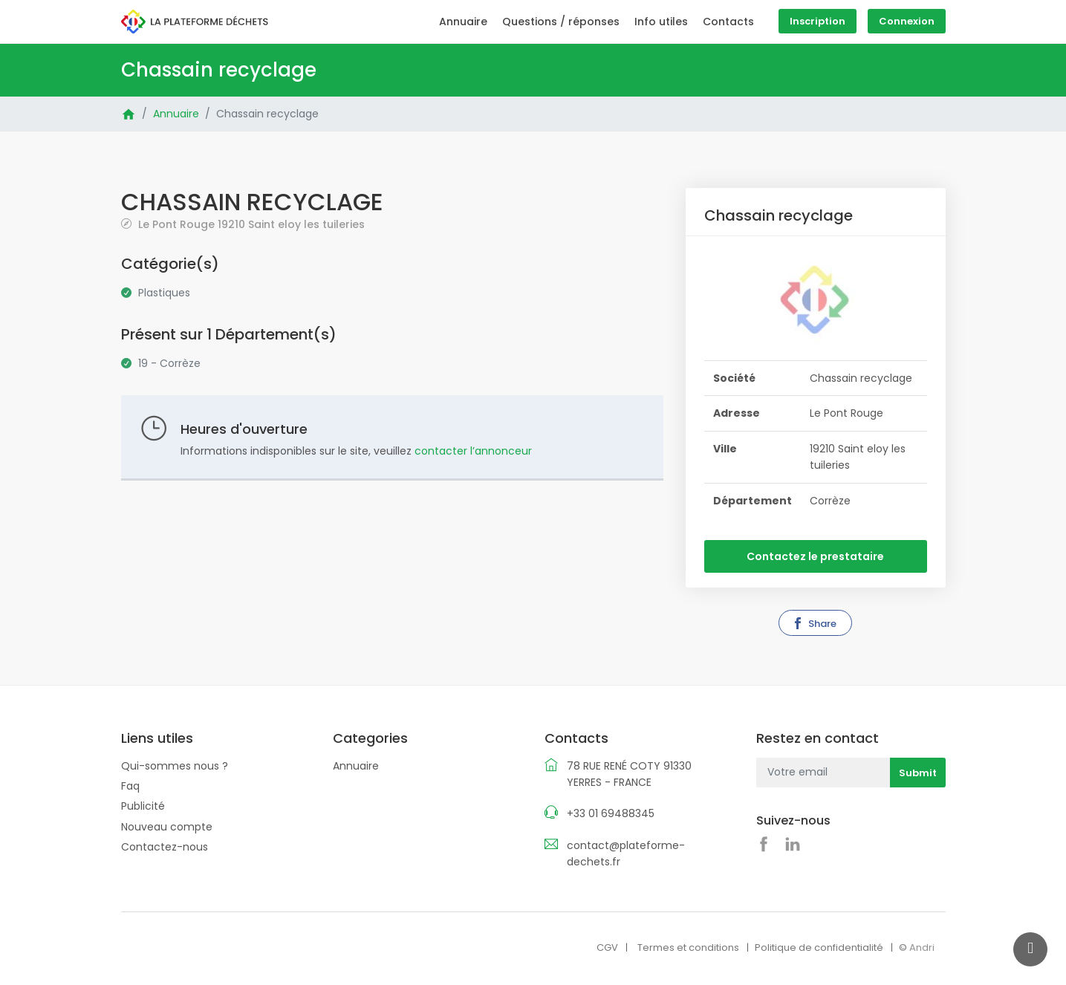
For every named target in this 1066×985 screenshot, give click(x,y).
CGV (607, 947)
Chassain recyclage (267, 113)
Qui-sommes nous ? (174, 765)
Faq (130, 785)
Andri (922, 947)
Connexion (907, 21)
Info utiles (661, 21)
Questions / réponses (561, 21)
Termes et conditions (688, 947)
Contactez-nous (164, 846)
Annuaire (463, 21)
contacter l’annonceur (473, 450)
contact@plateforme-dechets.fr (626, 853)
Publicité (143, 806)
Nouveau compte (166, 826)
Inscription (817, 21)
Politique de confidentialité (819, 947)
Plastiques (164, 292)
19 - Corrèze (169, 363)
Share (814, 624)
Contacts (728, 21)
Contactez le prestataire (815, 556)
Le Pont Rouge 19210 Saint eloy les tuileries (250, 224)
